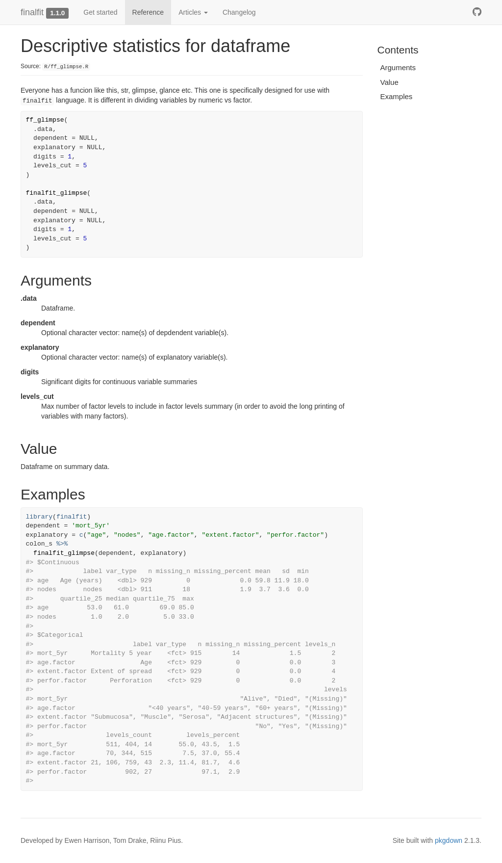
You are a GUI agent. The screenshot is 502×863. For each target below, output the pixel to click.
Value (389, 82)
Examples (396, 96)
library (39, 517)
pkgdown (448, 840)
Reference (148, 12)
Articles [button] (193, 12)
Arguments (398, 67)
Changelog (239, 12)
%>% (62, 544)
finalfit (32, 12)
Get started (100, 12)
